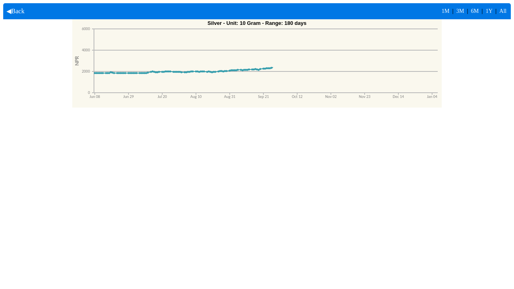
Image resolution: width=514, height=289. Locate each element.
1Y (488, 11)
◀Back (13, 11)
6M (475, 11)
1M (445, 11)
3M (460, 11)
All (503, 11)
